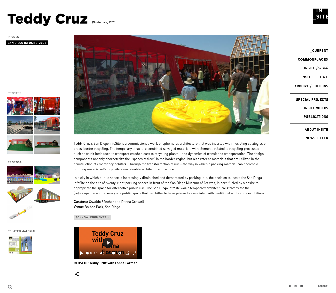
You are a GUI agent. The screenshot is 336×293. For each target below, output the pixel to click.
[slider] (87, 253)
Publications (316, 117)
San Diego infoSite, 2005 (27, 43)
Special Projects (312, 99)
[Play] (81, 253)
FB (289, 285)
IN (301, 285)
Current (319, 50)
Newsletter (317, 138)
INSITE (316, 68)
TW (296, 285)
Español (323, 285)
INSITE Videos (316, 108)
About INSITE (316, 129)
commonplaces (313, 59)
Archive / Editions (311, 86)
